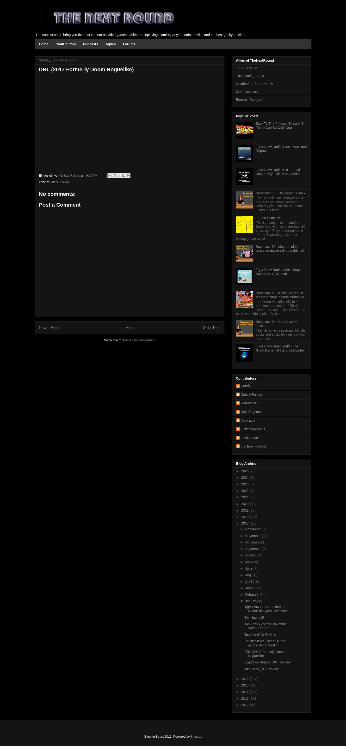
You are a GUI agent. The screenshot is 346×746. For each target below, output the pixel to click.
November (253, 536)
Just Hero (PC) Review (261, 669)
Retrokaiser (249, 403)
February (252, 595)
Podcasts (90, 44)
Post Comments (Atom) (139, 340)
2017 (245, 523)
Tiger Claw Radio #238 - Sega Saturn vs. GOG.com (278, 272)
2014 (245, 692)
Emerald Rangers (249, 99)
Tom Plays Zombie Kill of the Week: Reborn (265, 626)
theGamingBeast (253, 446)
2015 (245, 685)
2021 (245, 497)
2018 (245, 517)
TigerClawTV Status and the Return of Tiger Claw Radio (266, 609)
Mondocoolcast (247, 92)
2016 (245, 679)
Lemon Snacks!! (268, 218)
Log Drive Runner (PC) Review (267, 662)
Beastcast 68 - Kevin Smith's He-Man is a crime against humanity (280, 295)
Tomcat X (248, 420)
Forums (129, 44)
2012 (245, 705)
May (248, 575)
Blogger (196, 736)
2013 (245, 698)
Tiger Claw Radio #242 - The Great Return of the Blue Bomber (280, 348)
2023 (245, 484)
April (249, 582)
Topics (110, 44)
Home (43, 44)
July (248, 562)
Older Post (212, 328)
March (250, 588)
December (253, 529)
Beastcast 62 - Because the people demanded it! (264, 643)
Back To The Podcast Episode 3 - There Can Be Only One (281, 126)
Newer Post (48, 328)
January (251, 601)
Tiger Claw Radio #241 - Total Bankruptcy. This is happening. (279, 172)
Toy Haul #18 (254, 617)
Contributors (66, 44)
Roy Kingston (251, 412)
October (251, 542)
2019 (245, 510)
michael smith (251, 438)
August (250, 555)
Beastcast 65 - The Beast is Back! (281, 193)
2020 (245, 504)
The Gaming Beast (250, 76)
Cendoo (247, 386)
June (249, 568)
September (253, 549)
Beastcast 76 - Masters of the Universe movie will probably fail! (280, 249)
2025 (245, 471)
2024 (245, 477)
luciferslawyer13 (253, 429)
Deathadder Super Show (254, 84)
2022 (245, 491)
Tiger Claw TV (246, 68)
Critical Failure (60, 182)
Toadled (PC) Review (260, 635)
